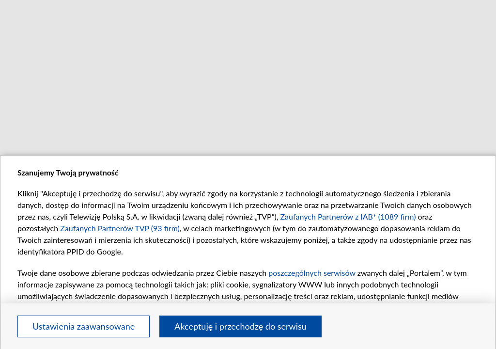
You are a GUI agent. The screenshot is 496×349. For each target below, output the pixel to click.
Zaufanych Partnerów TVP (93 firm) (120, 228)
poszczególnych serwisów (311, 272)
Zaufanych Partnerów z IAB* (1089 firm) (348, 216)
